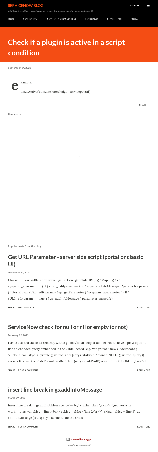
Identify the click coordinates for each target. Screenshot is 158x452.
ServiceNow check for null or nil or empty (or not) (68, 326)
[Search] (134, 5)
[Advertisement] (79, 218)
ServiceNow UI (30, 18)
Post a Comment (28, 370)
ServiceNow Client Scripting (61, 18)
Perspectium (91, 18)
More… (134, 18)
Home (11, 18)
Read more (143, 307)
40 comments (26, 307)
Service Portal (114, 18)
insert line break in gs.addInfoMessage (55, 389)
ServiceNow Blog (25, 5)
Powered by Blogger (79, 439)
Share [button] (142, 105)
